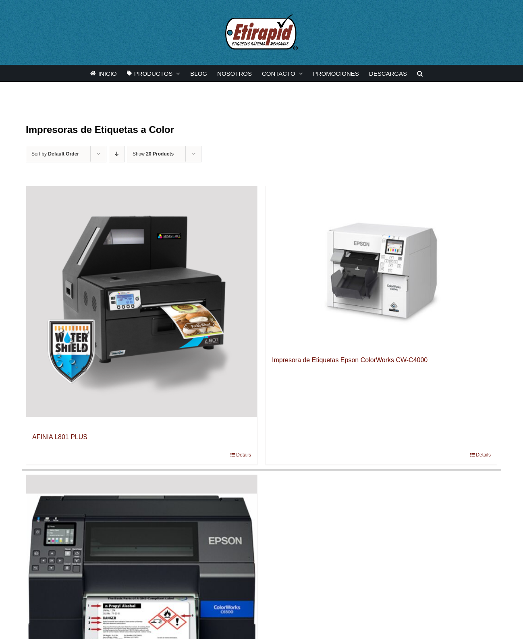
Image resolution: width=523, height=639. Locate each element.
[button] (420, 73)
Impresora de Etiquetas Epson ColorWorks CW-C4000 (350, 360)
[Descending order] (117, 154)
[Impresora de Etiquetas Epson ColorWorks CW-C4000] (381, 263)
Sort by (55, 154)
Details (243, 455)
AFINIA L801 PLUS (59, 437)
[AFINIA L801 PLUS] (141, 301)
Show (153, 154)
